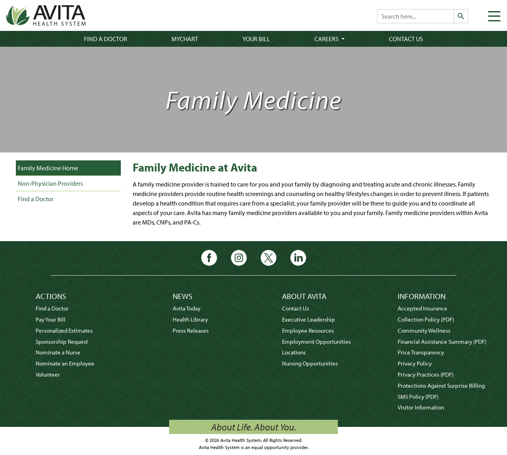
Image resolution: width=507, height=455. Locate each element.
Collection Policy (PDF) (426, 319)
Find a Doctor (105, 39)
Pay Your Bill (50, 319)
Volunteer (48, 374)
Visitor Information (421, 407)
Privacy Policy (415, 363)
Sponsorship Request (62, 341)
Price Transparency (421, 352)
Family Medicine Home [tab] (48, 168)
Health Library (190, 319)
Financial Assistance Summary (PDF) (442, 341)
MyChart (185, 39)
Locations (294, 352)
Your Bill (256, 39)
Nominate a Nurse (58, 352)
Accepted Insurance (422, 308)
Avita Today (186, 308)
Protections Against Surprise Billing (441, 385)
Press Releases (191, 330)
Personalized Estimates (64, 330)
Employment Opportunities (316, 341)
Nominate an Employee (65, 363)
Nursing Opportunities (310, 363)
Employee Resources (308, 330)
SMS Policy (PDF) (418, 396)
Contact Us (406, 39)
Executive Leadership (308, 319)
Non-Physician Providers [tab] (50, 183)
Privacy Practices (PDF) (426, 374)
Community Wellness (424, 330)
